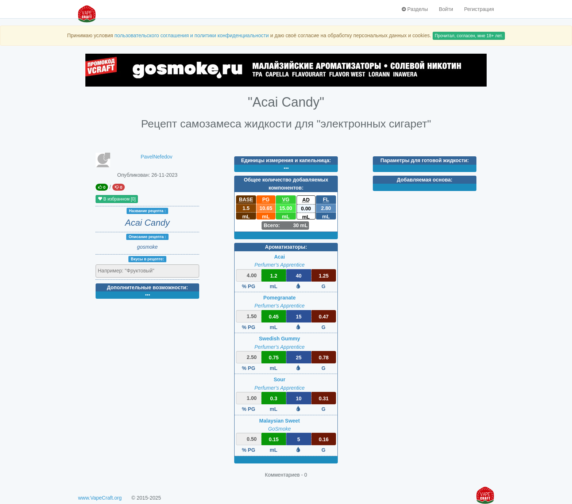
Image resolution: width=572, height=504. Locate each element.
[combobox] (147, 271)
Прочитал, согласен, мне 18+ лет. (469, 35)
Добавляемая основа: (424, 180)
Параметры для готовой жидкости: (424, 160)
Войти (446, 9)
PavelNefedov (156, 157)
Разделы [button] (415, 9)
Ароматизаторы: (286, 247)
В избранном (117, 199)
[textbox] (130, 271)
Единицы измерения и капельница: (286, 160)
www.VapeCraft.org (100, 498)
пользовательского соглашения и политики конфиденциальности (192, 35)
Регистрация (479, 9)
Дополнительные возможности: (147, 287)
